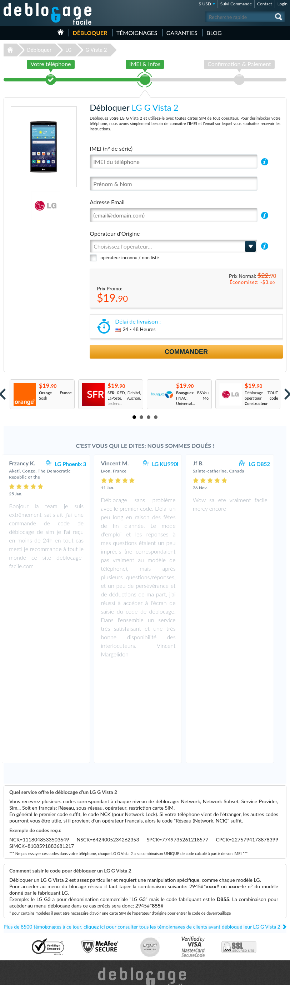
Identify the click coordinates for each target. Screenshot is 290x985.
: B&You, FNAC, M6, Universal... (193, 398)
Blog (214, 32)
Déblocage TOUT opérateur (261, 398)
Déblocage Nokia (20, 933)
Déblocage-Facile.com (145, 881)
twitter (266, 976)
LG (68, 50)
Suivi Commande (236, 3)
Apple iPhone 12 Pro (170, 917)
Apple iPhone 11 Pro (170, 949)
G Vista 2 (96, 50)
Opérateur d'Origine (115, 233)
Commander (186, 351)
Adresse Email (107, 202)
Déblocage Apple (20, 911)
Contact (264, 3)
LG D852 (266, 463)
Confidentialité (246, 927)
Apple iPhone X (165, 933)
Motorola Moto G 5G (170, 938)
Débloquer (89, 32)
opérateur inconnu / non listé (129, 257)
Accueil (61, 32)
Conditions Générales (251, 921)
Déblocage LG (18, 922)
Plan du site (243, 932)
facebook (252, 976)
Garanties (182, 32)
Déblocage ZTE (19, 949)
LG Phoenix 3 (77, 463)
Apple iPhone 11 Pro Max (174, 927)
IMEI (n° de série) (111, 148)
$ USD (205, 3)
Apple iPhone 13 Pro (170, 911)
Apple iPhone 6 (165, 943)
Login (283, 3)
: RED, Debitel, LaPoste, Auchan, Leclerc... (124, 398)
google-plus (281, 976)
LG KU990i (172, 463)
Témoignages (137, 32)
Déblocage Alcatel (21, 943)
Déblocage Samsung (23, 917)
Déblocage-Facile (48, 14)
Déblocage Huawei (22, 938)
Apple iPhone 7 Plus (169, 922)
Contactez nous (246, 916)
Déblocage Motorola (23, 927)
